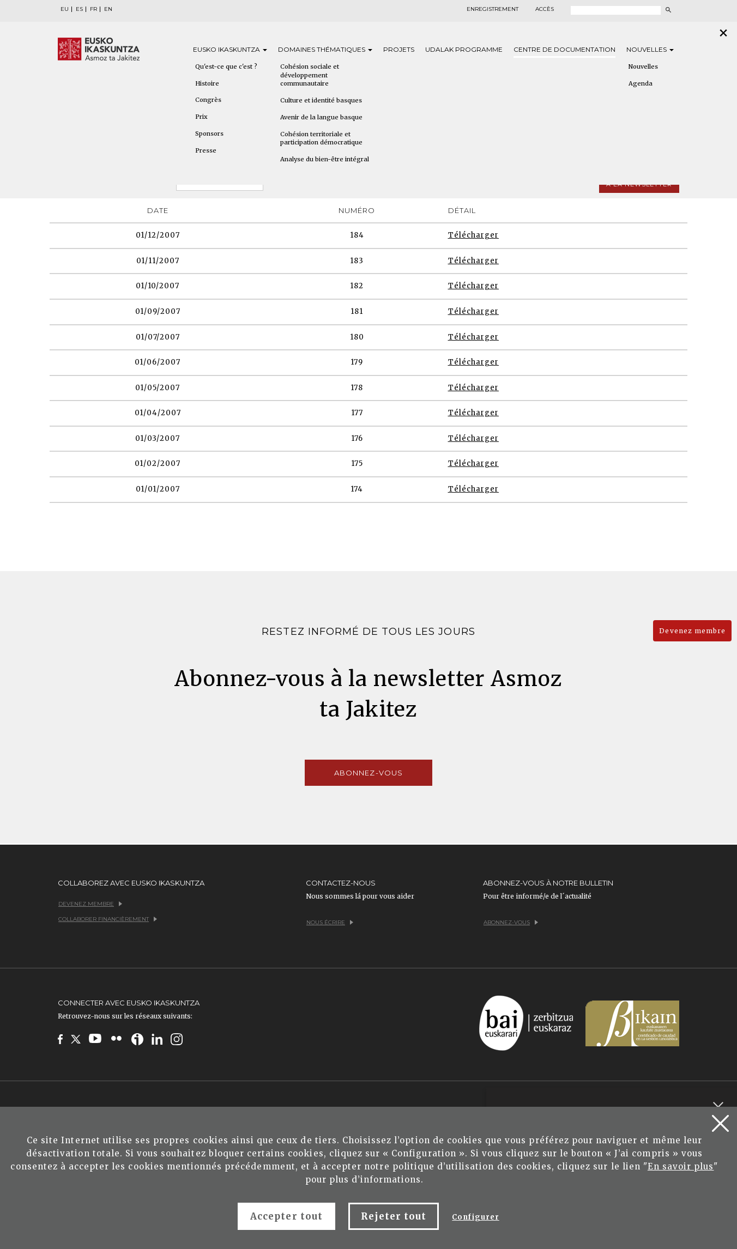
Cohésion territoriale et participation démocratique (321, 138)
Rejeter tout (393, 1216)
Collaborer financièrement (107, 919)
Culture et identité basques (321, 100)
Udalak (464, 49)
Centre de (564, 49)
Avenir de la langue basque (321, 117)
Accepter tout (286, 1216)
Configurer (475, 1217)
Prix (201, 116)
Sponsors (209, 133)
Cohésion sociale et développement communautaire (309, 75)
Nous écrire (329, 922)
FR (93, 9)
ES (79, 9)
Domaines (325, 49)
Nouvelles (650, 49)
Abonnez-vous (368, 772)
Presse (205, 150)
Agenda (641, 83)
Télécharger (473, 235)
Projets (398, 49)
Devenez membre (692, 631)
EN (108, 9)
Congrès (208, 100)
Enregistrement (492, 9)
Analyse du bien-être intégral (324, 159)
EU (65, 9)
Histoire (207, 83)
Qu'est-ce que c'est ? (226, 66)
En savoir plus (681, 1166)
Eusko (230, 49)
